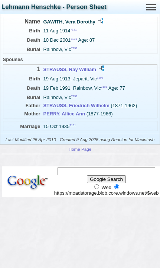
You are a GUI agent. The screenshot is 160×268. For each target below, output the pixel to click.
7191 (74, 29)
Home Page (80, 149)
